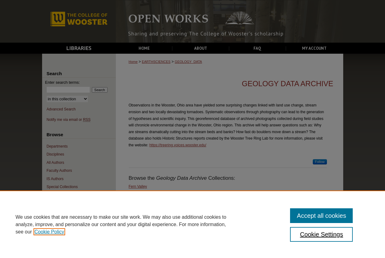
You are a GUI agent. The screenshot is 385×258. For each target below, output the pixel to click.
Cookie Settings (321, 234)
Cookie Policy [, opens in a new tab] (49, 231)
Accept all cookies (321, 215)
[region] (192, 224)
